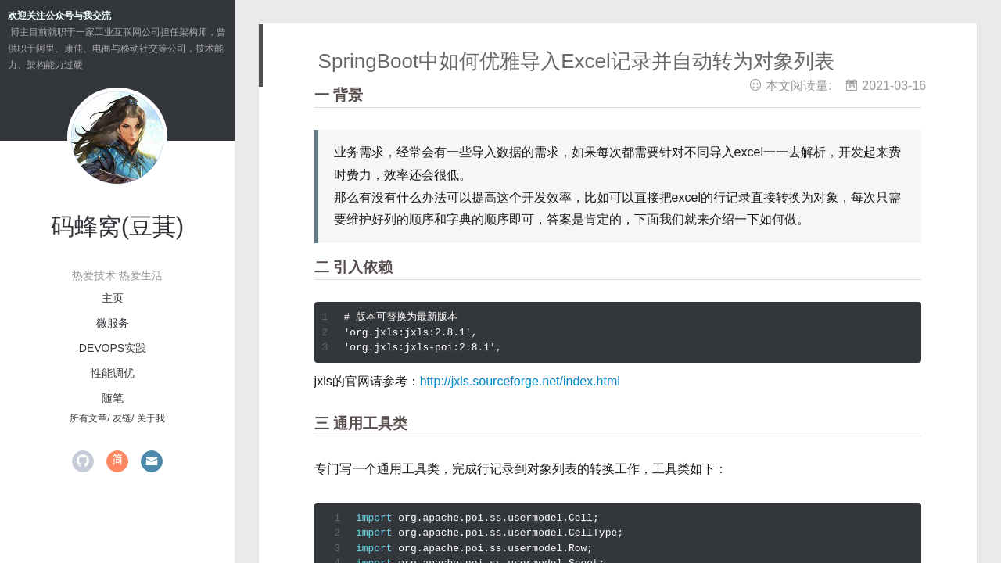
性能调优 (113, 373)
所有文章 (88, 418)
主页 (113, 298)
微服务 (112, 323)
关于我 (151, 418)
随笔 (113, 398)
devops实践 (112, 348)
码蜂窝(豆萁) (118, 226)
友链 (122, 418)
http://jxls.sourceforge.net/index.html (520, 381)
